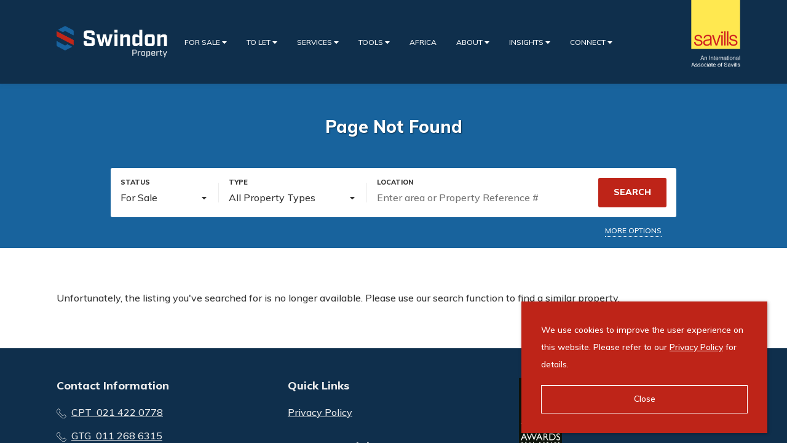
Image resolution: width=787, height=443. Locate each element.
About (472, 42)
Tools (374, 42)
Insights (529, 42)
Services (318, 42)
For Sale (205, 42)
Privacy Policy (320, 412)
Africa (423, 42)
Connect (591, 42)
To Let (262, 42)
